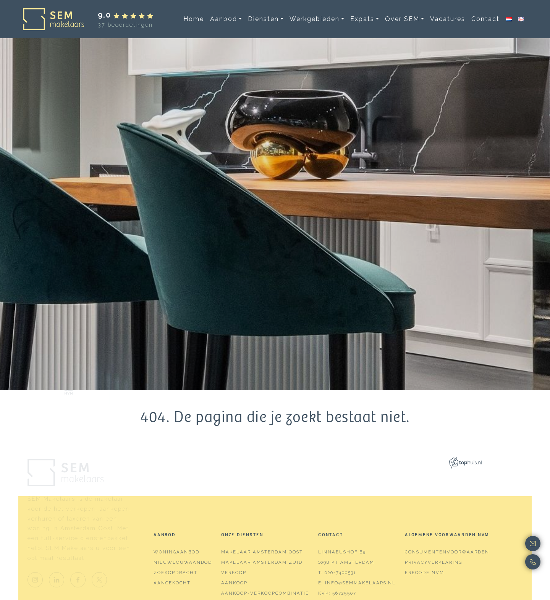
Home (193, 19)
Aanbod (223, 19)
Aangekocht (172, 582)
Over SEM (402, 19)
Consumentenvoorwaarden (447, 552)
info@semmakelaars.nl (360, 582)
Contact (485, 19)
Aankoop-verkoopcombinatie (265, 593)
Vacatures (447, 19)
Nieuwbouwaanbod (183, 562)
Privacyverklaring (433, 562)
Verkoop (233, 572)
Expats (362, 19)
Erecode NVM (424, 572)
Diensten (263, 19)
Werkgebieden (315, 19)
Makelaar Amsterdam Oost (262, 552)
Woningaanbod (176, 552)
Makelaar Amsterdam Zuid (261, 562)
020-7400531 (340, 572)
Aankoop (234, 582)
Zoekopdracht (175, 572)
